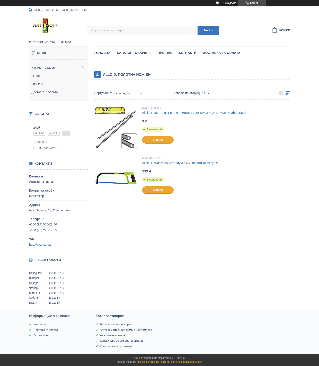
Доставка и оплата (45, 92)
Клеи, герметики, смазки (116, 346)
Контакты (39, 324)
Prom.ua (180, 357)
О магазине (40, 335)
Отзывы (37, 84)
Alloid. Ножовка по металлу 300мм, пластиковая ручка (180, 163)
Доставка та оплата (221, 52)
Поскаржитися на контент (153, 361)
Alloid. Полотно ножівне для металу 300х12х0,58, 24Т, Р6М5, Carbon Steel (194, 112)
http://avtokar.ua (40, 244)
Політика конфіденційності (187, 361)
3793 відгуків (228, 3)
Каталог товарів (132, 52)
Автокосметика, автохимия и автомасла (126, 329)
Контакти (187, 52)
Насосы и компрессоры (115, 324)
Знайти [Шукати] (208, 30)
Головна (102, 52)
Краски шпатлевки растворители (121, 340)
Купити (158, 140)
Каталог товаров (43, 67)
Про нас (165, 52)
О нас (36, 76)
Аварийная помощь (112, 335)
